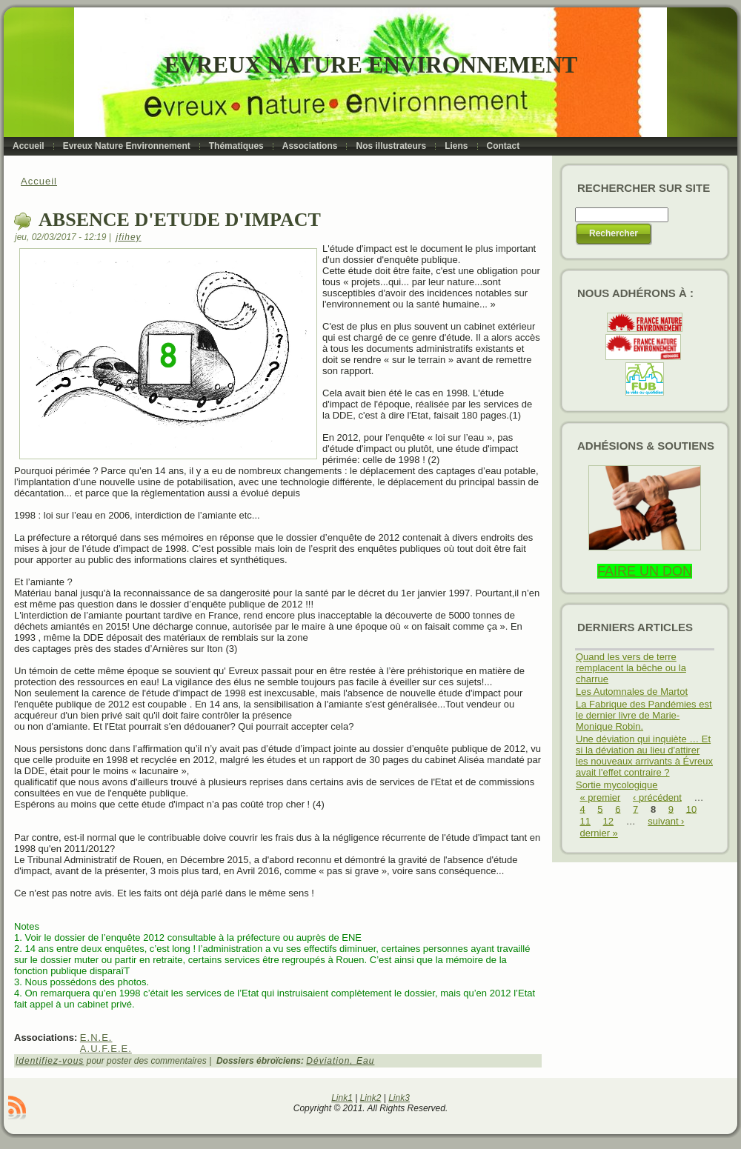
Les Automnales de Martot (632, 691)
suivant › (666, 821)
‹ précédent (657, 796)
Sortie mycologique (617, 784)
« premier (600, 796)
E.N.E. (96, 1037)
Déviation (328, 1061)
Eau (365, 1061)
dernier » (599, 833)
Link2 (371, 1098)
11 (585, 821)
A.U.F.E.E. (106, 1048)
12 (608, 821)
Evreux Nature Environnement (371, 65)
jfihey (129, 237)
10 (691, 808)
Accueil (39, 181)
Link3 (399, 1098)
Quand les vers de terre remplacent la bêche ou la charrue (631, 668)
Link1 (342, 1098)
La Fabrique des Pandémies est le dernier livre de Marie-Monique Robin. (644, 715)
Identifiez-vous (50, 1061)
